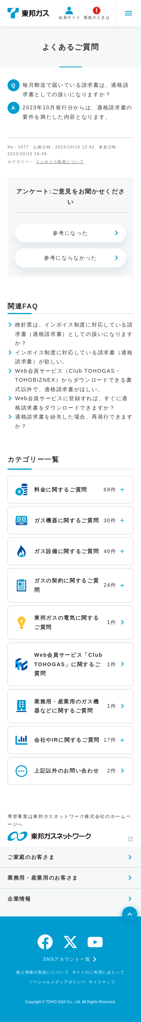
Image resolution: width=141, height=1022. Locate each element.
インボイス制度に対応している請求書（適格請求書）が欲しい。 (74, 357)
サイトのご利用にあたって (98, 972)
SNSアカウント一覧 (66, 959)
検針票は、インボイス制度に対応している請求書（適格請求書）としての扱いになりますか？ (74, 334)
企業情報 (19, 899)
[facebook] (45, 941)
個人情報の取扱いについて (42, 972)
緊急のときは (96, 13)
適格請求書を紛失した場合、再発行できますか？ (74, 421)
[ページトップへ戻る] (129, 914)
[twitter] (71, 941)
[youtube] (95, 941)
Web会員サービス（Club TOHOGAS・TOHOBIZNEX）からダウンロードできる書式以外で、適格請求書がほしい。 (73, 380)
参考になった (70, 233)
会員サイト (69, 13)
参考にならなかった (70, 258)
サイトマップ (102, 982)
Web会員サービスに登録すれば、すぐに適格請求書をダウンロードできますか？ (71, 403)
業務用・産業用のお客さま (43, 878)
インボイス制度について (60, 162)
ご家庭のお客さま (31, 857)
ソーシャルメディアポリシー (57, 982)
